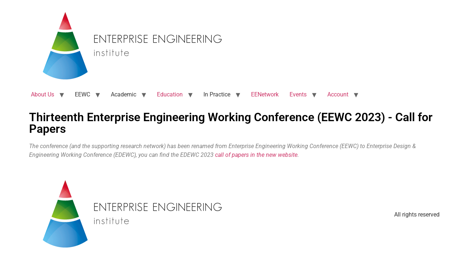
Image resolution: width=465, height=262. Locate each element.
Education (170, 94)
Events (298, 94)
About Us (42, 94)
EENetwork (265, 94)
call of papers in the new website (256, 154)
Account (337, 94)
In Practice (216, 94)
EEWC (82, 94)
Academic (123, 94)
